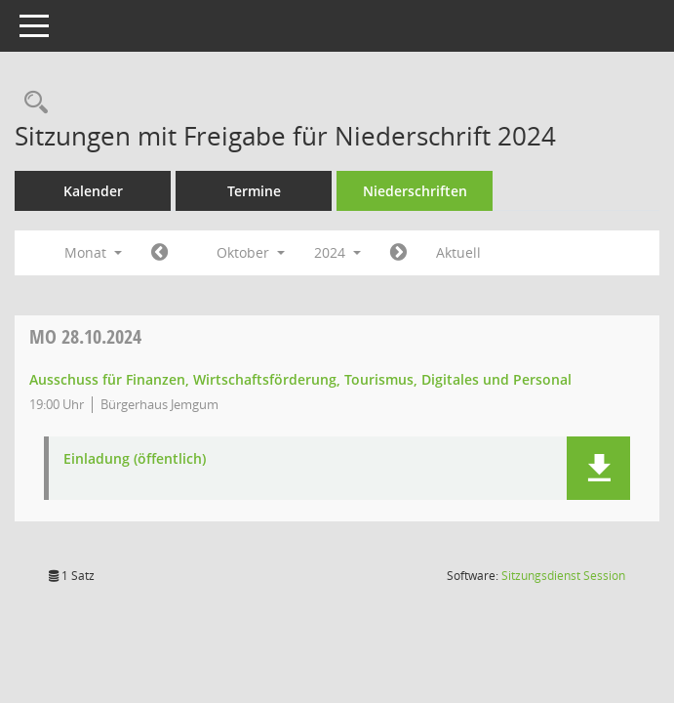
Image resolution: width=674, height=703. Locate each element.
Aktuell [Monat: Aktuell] (458, 252)
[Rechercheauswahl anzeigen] (31, 103)
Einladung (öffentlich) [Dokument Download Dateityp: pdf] (134, 459)
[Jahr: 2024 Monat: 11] (398, 252)
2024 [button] (337, 252)
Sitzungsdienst (563, 575)
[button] (598, 468)
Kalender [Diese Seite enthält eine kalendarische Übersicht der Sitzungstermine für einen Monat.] (93, 191)
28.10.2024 (85, 336)
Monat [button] (93, 252)
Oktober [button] (251, 252)
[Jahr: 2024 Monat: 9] (159, 252)
